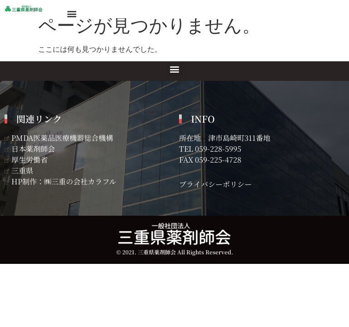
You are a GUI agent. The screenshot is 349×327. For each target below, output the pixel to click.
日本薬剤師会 (30, 149)
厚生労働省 (26, 159)
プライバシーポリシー (215, 184)
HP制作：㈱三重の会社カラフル (60, 181)
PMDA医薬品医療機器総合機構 (59, 138)
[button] (71, 13)
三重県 (19, 170)
